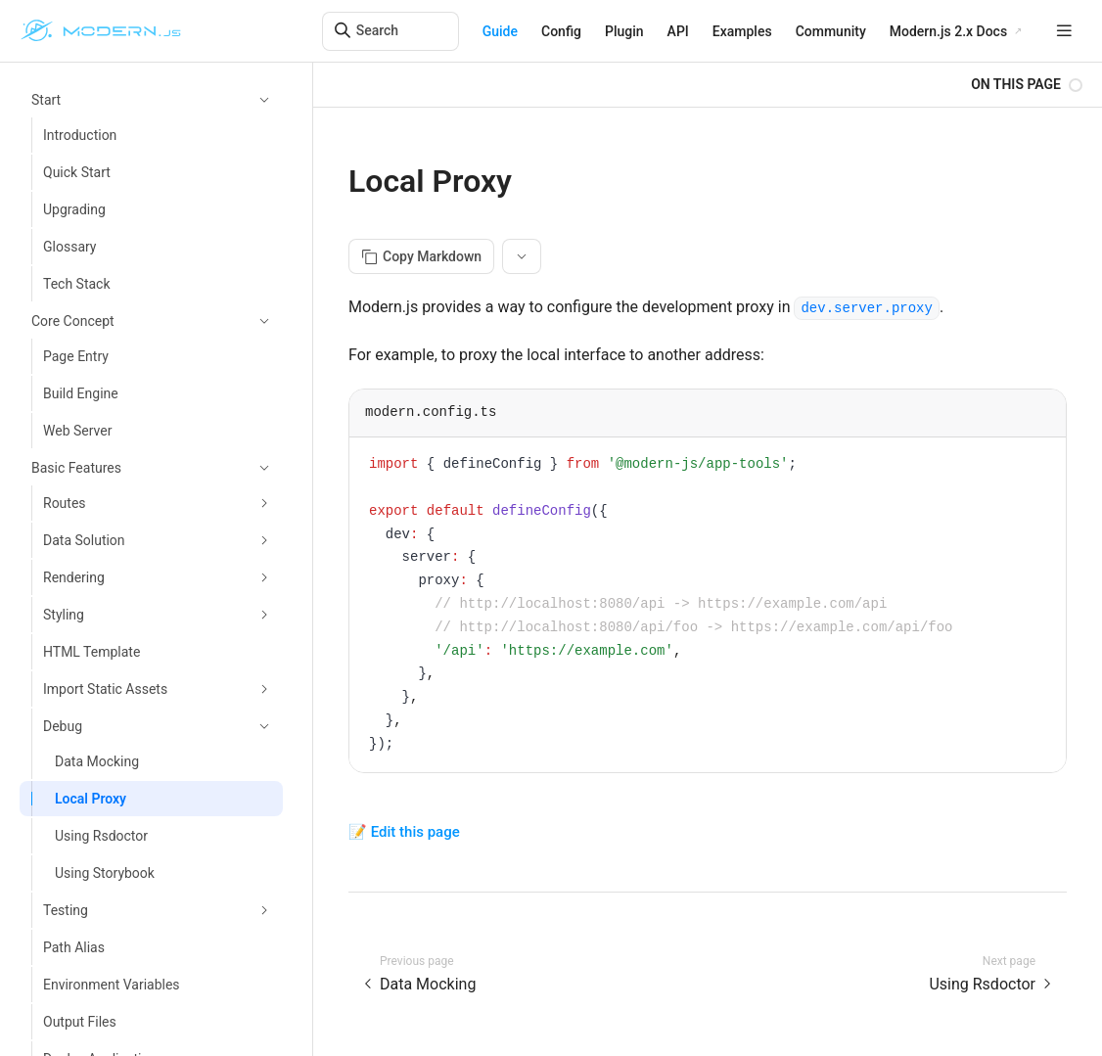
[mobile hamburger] (1064, 31)
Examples (742, 31)
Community (831, 31)
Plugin (624, 31)
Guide (500, 31)
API (678, 31)
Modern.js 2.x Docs (948, 31)
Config (561, 31)
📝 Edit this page (404, 832)
